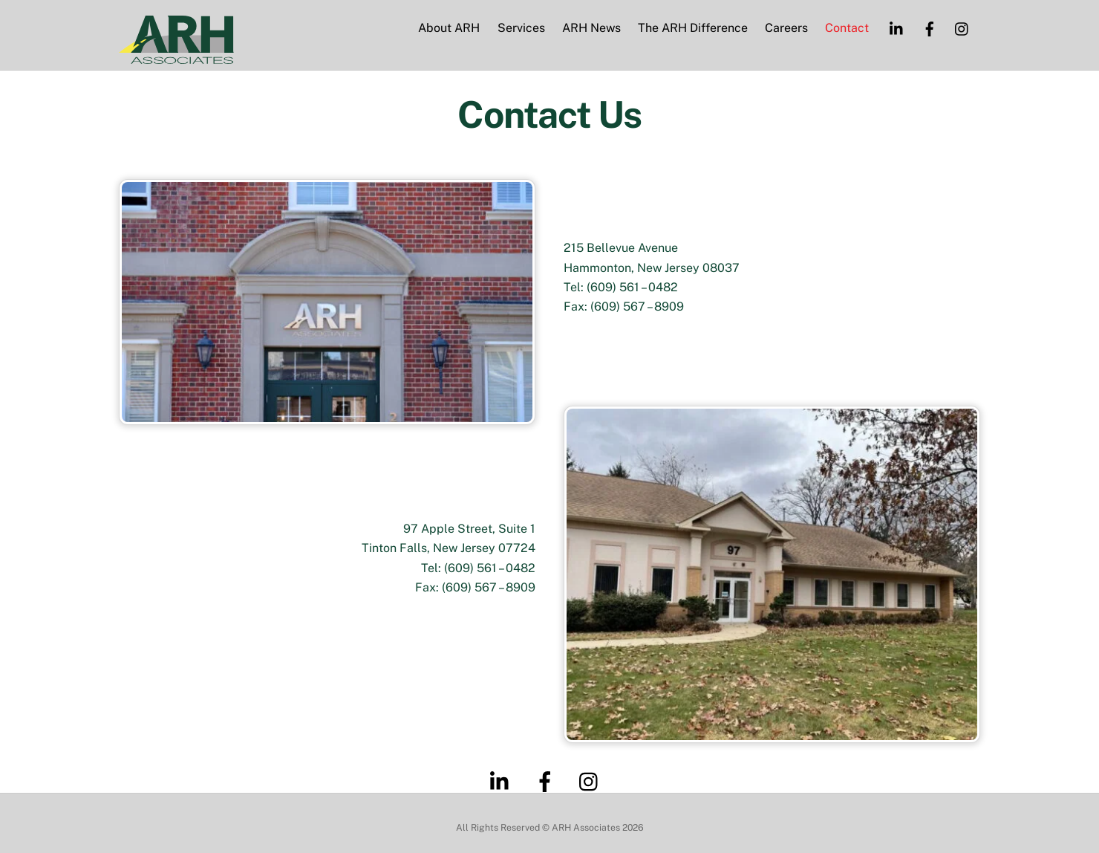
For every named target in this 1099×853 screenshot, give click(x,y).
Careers (786, 29)
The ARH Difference (693, 29)
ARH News (591, 29)
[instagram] (962, 28)
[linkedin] (897, 28)
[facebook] (930, 28)
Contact (847, 29)
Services (521, 29)
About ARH (449, 29)
